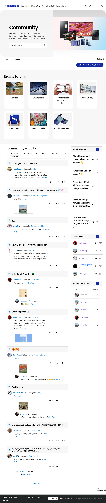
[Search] (28, 45)
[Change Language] (53, 498)
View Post (44, 177)
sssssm (22, 471)
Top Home (16, 387)
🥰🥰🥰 (15, 349)
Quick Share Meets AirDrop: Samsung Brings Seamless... (81, 185)
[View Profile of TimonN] (83, 310)
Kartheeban (17, 280)
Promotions (14, 128)
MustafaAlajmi (18, 169)
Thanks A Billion (61, 6)
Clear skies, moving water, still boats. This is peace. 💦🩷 (37, 190)
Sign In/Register (90, 6)
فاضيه (15, 456)
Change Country (65, 499)
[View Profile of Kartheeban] (83, 243)
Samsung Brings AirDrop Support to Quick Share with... (81, 202)
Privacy (6, 500)
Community (25, 6)
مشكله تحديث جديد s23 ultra (24, 163)
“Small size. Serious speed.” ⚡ (82, 172)
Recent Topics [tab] (14, 154)
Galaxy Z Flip (34, 456)
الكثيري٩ (16, 226)
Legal (27, 500)
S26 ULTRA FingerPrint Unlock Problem (29, 245)
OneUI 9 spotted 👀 (20, 312)
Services (14, 98)
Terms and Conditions (33, 497)
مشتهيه (15, 430)
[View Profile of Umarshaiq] (83, 251)
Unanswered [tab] (14, 157)
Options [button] (99, 59)
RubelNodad (17, 355)
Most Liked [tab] (27, 154)
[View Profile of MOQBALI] (82, 274)
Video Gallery (87, 98)
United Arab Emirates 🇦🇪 (23, 274)
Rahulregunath (25, 301)
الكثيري (15, 220)
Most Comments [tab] (41, 154)
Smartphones (38, 98)
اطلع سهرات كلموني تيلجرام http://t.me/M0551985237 (36, 425)
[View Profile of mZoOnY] (83, 295)
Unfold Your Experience (63, 128)
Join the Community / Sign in (89, 65)
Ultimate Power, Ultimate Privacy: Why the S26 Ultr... (81, 220)
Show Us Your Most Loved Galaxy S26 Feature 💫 (81, 159)
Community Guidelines (38, 128)
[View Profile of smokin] (81, 258)
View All (86, 149)
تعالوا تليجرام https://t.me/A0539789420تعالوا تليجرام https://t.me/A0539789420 (36, 449)
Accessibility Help (10, 497)
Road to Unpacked (48, 6)
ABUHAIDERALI (18, 393)
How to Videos (63, 98)
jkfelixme (16, 196)
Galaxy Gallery (35, 6)
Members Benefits (37, 226)
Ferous (15, 250)
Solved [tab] (54, 154)
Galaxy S (35, 169)
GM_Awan (23, 376)
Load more (36, 483)
